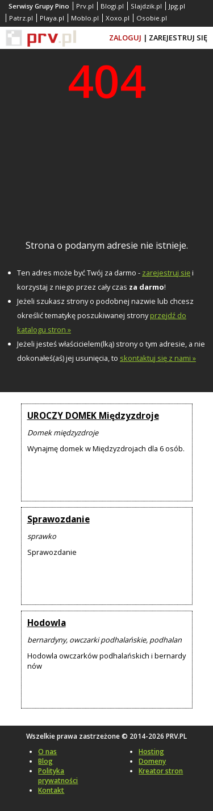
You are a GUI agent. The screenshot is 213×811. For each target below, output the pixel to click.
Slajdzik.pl (146, 6)
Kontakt (51, 790)
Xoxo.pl (118, 18)
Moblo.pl (85, 18)
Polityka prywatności (58, 775)
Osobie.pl (151, 18)
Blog (45, 761)
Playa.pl (52, 18)
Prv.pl (85, 6)
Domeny (152, 761)
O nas (47, 751)
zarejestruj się (166, 272)
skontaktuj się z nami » (158, 358)
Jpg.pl (177, 6)
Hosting (151, 751)
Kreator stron (161, 771)
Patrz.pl (21, 18)
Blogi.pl (112, 6)
